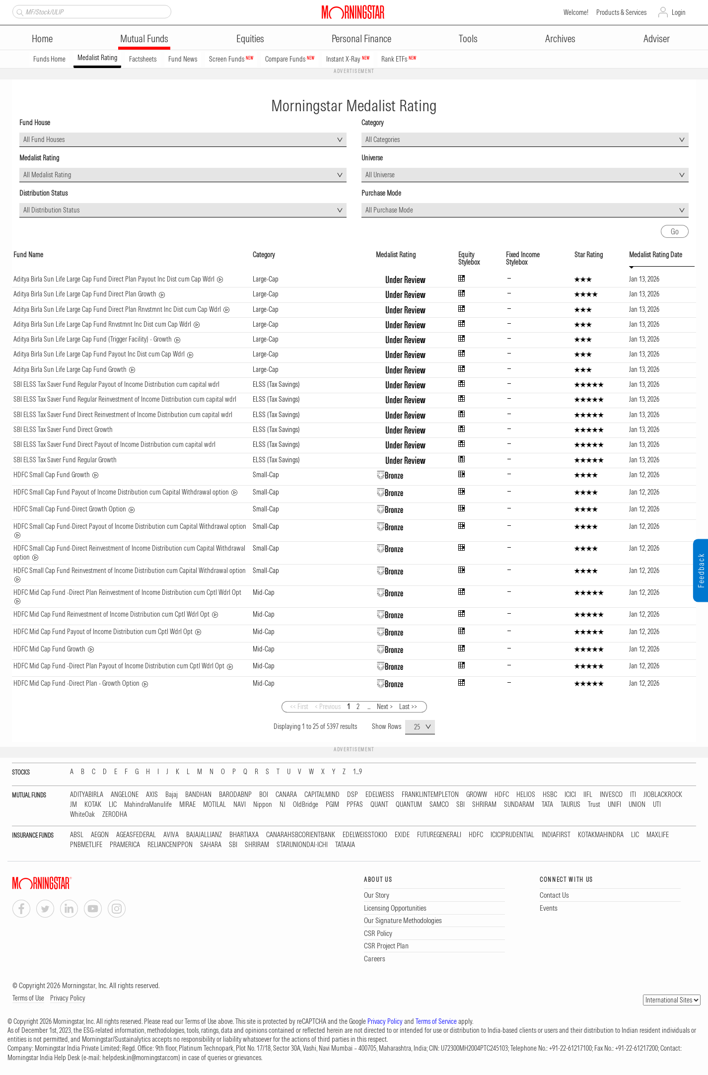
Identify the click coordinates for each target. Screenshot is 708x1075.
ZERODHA (114, 814)
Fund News (182, 59)
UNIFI (614, 804)
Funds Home (49, 59)
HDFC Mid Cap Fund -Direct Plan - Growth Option (76, 683)
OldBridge (305, 804)
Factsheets (142, 59)
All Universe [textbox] (380, 174)
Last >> (408, 706)
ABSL (76, 835)
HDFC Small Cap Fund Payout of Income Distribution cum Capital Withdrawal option (121, 492)
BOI (263, 794)
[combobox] (183, 140)
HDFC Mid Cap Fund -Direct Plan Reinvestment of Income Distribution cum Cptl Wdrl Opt (127, 592)
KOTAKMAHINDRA (601, 835)
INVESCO (611, 794)
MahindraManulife (148, 804)
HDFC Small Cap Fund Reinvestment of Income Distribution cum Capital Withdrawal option (129, 570)
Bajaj (171, 794)
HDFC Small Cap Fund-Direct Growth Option (69, 508)
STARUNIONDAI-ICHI (302, 845)
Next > (385, 706)
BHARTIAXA (244, 835)
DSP (352, 794)
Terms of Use (28, 998)
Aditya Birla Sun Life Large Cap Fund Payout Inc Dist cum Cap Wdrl (99, 354)
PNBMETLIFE (86, 845)
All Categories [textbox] (382, 139)
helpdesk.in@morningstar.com (140, 1057)
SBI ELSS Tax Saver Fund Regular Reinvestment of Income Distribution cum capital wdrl (124, 399)
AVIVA (171, 835)
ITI (633, 794)
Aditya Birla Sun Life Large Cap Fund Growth (70, 369)
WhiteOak (82, 814)
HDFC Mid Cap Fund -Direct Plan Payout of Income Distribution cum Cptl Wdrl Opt (118, 665)
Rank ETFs (398, 59)
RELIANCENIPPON (170, 845)
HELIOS (525, 794)
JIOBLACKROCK (662, 794)
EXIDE (402, 835)
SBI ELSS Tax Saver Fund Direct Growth (63, 429)
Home (42, 38)
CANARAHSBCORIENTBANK (300, 835)
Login (679, 12)
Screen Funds (231, 59)
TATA (547, 804)
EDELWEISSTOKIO (365, 835)
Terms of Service (436, 1021)
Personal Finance (361, 38)
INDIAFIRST (556, 835)
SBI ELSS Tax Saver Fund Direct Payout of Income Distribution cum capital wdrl (114, 444)
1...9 (357, 772)
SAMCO (439, 804)
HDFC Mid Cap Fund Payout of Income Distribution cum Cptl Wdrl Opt (103, 631)
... (368, 706)
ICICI (570, 794)
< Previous (328, 706)
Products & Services (621, 12)
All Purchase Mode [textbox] (389, 210)
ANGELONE (125, 794)
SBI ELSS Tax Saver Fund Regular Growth (65, 459)
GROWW (476, 794)
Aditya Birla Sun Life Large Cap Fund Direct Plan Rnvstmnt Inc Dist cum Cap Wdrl (117, 309)
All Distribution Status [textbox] (51, 210)
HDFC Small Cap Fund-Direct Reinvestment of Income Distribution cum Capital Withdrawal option (129, 553)
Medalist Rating (97, 57)
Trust (594, 804)
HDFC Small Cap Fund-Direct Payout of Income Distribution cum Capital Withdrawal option (129, 526)
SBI (460, 804)
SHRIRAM (484, 804)
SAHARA (210, 845)
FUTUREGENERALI (439, 835)
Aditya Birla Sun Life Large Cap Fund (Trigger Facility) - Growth (92, 339)
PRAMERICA (125, 845)
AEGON (100, 835)
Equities (250, 38)
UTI (657, 804)
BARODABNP (235, 794)
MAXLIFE (657, 835)
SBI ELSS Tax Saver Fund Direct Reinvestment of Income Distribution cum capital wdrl (122, 414)
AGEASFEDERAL (136, 835)
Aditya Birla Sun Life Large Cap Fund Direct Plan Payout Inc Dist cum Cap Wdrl (113, 279)
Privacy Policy (67, 998)
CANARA (286, 794)
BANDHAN (198, 794)
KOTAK (92, 804)
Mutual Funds (144, 38)
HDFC (502, 794)
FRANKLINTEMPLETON (430, 794)
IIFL (587, 794)
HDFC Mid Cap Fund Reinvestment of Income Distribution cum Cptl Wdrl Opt (111, 614)
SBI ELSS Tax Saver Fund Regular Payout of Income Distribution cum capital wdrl (116, 384)
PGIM (332, 804)
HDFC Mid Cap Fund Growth (49, 649)
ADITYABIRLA (86, 794)
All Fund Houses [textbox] (44, 139)
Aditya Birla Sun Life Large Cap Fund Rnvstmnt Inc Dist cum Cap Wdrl (102, 324)
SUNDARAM (519, 804)
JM (73, 804)
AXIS (152, 794)
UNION (637, 804)
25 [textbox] (417, 726)
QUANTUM (409, 804)
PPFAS (355, 804)
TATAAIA (345, 845)
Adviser (656, 38)
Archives (560, 38)
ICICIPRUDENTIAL (512, 835)
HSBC (550, 794)
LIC (113, 804)
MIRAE (187, 804)
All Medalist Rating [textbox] (47, 174)
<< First (299, 706)
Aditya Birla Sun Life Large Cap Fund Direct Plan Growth (84, 293)
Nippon (262, 804)
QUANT (379, 804)
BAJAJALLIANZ (204, 835)
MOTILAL (214, 804)
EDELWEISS (379, 794)
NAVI (239, 804)
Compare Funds (289, 59)
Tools (468, 38)
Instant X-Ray (347, 59)
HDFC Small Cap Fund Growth (51, 474)
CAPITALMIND (322, 794)
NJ (282, 804)
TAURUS (570, 804)
